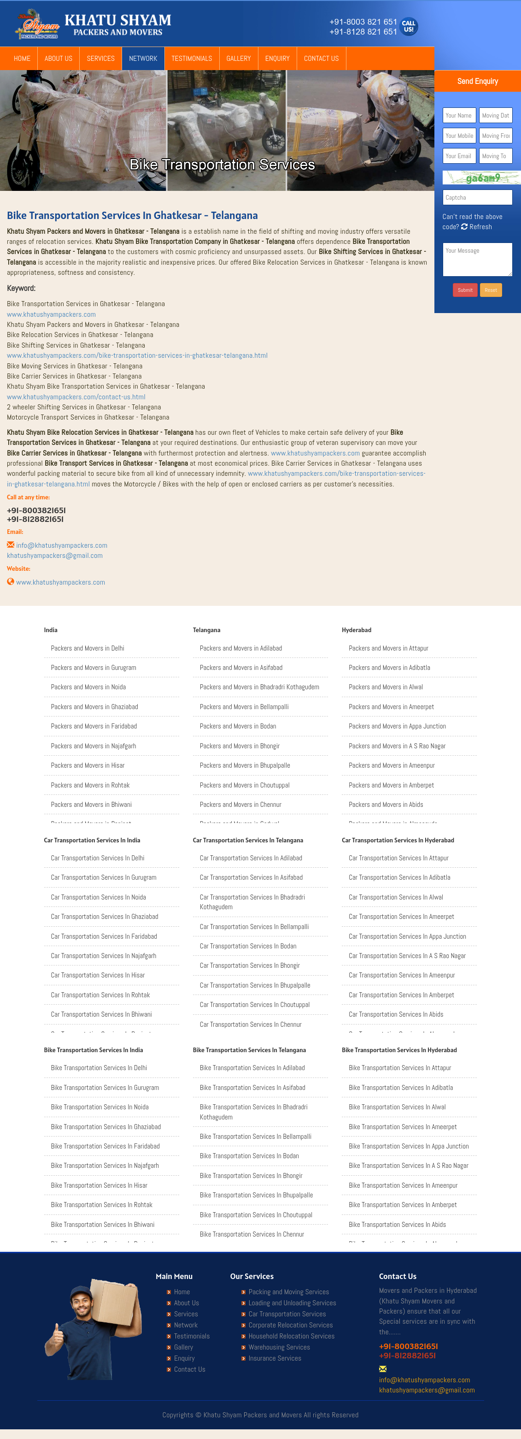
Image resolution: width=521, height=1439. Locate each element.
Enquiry (277, 58)
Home (22, 58)
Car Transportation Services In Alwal (396, 897)
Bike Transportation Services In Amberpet (403, 1204)
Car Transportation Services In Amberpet (401, 994)
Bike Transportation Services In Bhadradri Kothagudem (254, 1111)
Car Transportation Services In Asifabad (251, 877)
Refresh (475, 226)
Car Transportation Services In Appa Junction (407, 936)
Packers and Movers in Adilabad (241, 648)
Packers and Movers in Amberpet (391, 785)
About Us (58, 58)
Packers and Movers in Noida (88, 686)
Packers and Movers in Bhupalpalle (245, 765)
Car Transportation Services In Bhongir (250, 965)
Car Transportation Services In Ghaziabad (104, 916)
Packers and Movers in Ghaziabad (94, 706)
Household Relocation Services (292, 1336)
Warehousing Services (279, 1347)
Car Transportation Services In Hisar (98, 975)
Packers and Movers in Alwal (386, 686)
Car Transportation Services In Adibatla (400, 877)
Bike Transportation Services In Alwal (397, 1106)
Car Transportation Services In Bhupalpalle (255, 985)
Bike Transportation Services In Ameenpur (403, 1185)
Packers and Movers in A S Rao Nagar (397, 745)
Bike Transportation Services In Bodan (249, 1155)
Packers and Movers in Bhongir (240, 745)
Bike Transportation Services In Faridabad (105, 1146)
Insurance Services (275, 1358)
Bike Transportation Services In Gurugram (105, 1087)
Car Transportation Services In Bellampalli (254, 926)
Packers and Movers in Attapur (388, 648)
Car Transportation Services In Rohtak (100, 994)
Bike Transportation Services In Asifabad (252, 1087)
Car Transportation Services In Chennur (251, 1024)
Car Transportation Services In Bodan (248, 946)
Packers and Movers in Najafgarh (93, 745)
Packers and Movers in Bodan (238, 726)
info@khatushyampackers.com (61, 545)
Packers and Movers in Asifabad (241, 667)
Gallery (239, 58)
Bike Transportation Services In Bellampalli (255, 1136)
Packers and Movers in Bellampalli (244, 706)
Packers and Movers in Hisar (88, 765)
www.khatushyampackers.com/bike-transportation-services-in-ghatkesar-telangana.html (137, 355)
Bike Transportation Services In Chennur (252, 1234)
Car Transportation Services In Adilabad (251, 857)
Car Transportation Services (287, 1314)
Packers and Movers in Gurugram (93, 667)
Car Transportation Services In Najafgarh (104, 955)
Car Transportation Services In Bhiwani (101, 1014)
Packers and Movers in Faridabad (94, 726)
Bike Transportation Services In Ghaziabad (106, 1126)
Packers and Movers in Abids (386, 804)
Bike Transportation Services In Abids (397, 1224)
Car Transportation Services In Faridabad (104, 936)
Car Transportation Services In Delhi (98, 857)
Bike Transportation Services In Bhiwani (103, 1224)
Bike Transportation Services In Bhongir (251, 1175)
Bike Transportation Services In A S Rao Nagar (408, 1165)
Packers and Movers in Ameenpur (392, 765)
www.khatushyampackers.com (51, 314)
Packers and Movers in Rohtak (90, 785)
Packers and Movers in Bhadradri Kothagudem (259, 686)
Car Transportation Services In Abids (396, 1014)
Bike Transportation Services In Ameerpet (403, 1126)
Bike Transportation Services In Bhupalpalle (256, 1194)
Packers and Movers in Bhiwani (91, 804)
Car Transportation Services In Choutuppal (255, 1004)
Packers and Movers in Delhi (87, 648)
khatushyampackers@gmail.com (55, 555)
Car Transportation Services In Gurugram (104, 877)
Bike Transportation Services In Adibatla (401, 1087)
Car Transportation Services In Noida (98, 897)
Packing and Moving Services (289, 1292)
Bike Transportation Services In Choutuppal (256, 1214)
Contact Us (321, 58)
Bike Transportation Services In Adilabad (252, 1067)
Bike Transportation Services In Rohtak (102, 1204)
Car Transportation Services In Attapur (399, 857)
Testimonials (192, 58)
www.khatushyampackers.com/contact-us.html (76, 397)
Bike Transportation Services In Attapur (400, 1067)
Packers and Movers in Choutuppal (245, 785)
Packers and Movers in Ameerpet (391, 706)
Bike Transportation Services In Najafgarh (105, 1165)
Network (143, 58)
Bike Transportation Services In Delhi (99, 1067)
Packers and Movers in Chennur (240, 804)
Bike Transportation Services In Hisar (99, 1185)
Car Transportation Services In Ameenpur (402, 975)
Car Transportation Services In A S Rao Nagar (407, 955)
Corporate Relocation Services (291, 1325)
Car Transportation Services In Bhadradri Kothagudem (252, 902)
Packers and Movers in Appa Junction (397, 726)
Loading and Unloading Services (292, 1303)
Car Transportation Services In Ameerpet (401, 916)
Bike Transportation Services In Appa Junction (409, 1146)
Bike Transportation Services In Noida (100, 1106)
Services (101, 58)
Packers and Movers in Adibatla (389, 667)
